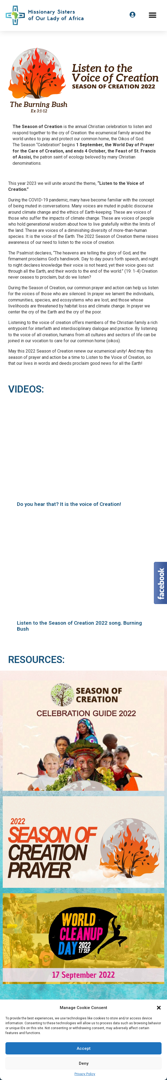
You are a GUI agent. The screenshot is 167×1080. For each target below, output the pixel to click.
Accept (84, 1048)
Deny (83, 1063)
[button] (159, 1007)
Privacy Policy (84, 1074)
